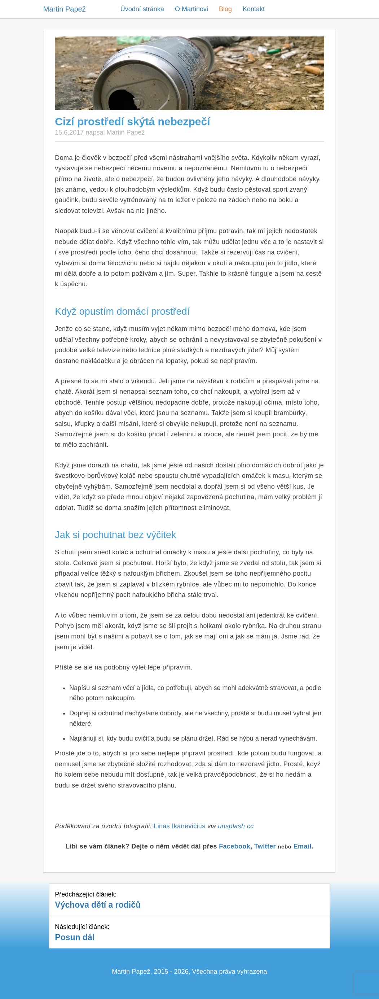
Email (303, 846)
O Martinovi (191, 9)
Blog (225, 9)
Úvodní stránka (142, 9)
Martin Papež (64, 9)
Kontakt (254, 9)
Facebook (234, 846)
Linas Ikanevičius (179, 826)
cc (250, 826)
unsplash (231, 826)
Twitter (265, 846)
